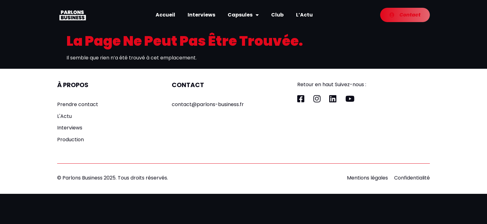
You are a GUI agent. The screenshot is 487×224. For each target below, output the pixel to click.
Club (277, 14)
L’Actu (304, 14)
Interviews (201, 14)
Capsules (243, 15)
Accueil (165, 14)
